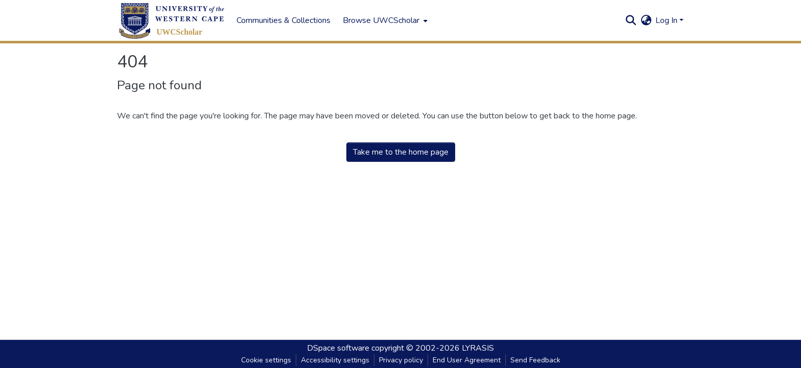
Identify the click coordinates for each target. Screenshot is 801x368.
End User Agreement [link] (467, 360)
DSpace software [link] (338, 348)
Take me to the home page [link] (401, 152)
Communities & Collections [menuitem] (284, 20)
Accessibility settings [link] (335, 360)
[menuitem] (384, 20)
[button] (171, 21)
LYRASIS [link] (478, 348)
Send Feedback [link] (535, 360)
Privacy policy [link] (401, 360)
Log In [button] (667, 20)
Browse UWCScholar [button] (381, 20)
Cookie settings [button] (266, 360)
